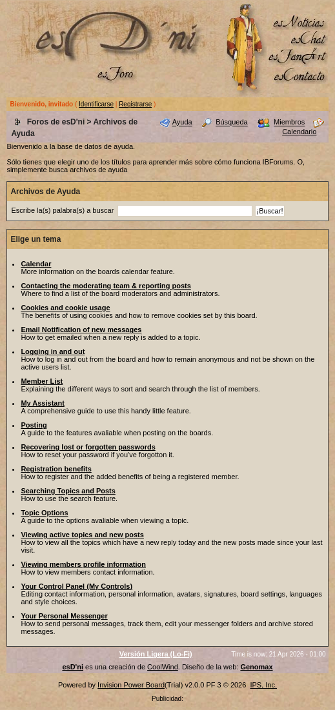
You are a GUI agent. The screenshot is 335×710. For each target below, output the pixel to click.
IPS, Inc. (263, 685)
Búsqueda (232, 122)
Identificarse (96, 104)
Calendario (299, 131)
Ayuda (182, 122)
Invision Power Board (131, 685)
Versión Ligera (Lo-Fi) (155, 654)
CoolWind (162, 667)
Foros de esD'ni (56, 121)
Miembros (289, 122)
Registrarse (135, 104)
